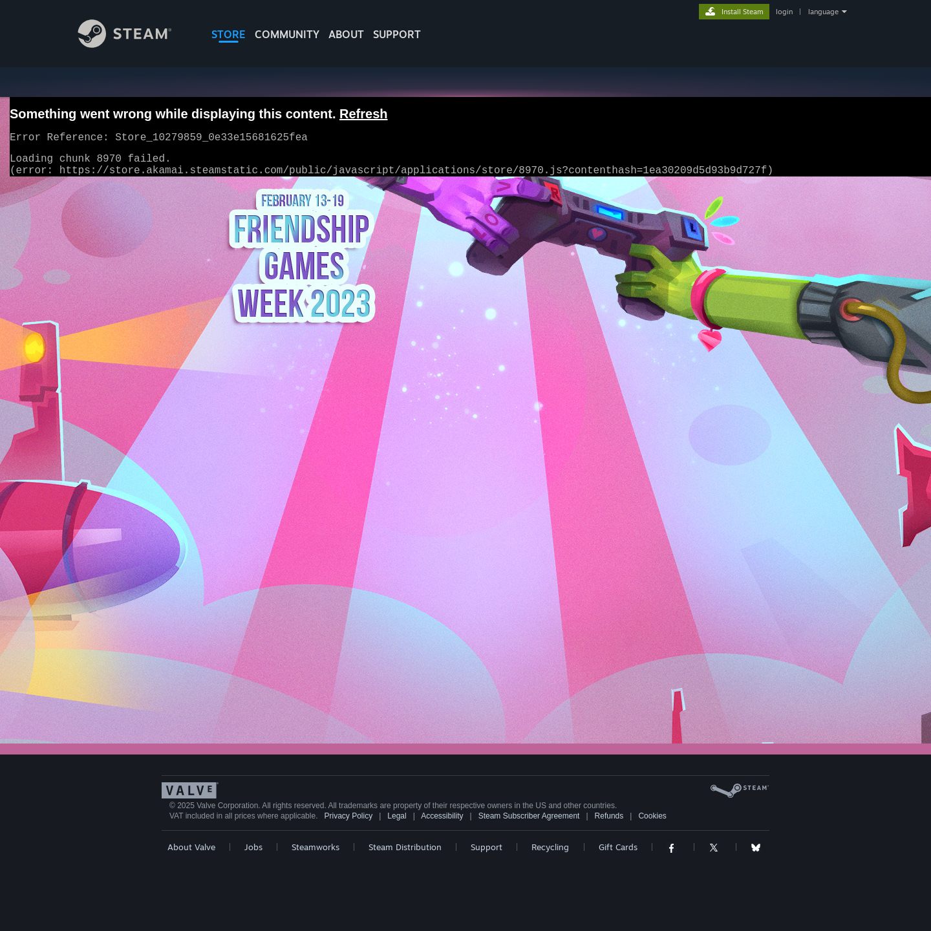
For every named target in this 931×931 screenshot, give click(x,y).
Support (486, 847)
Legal (396, 815)
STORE (228, 34)
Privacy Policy (348, 815)
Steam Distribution (405, 847)
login (784, 11)
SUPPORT (397, 34)
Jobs (253, 847)
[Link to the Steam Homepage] (134, 44)
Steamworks (315, 847)
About (346, 34)
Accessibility (442, 815)
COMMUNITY (287, 34)
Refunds (609, 815)
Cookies (652, 815)
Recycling (550, 847)
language (823, 11)
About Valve (191, 847)
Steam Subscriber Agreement (529, 815)
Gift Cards (618, 847)
